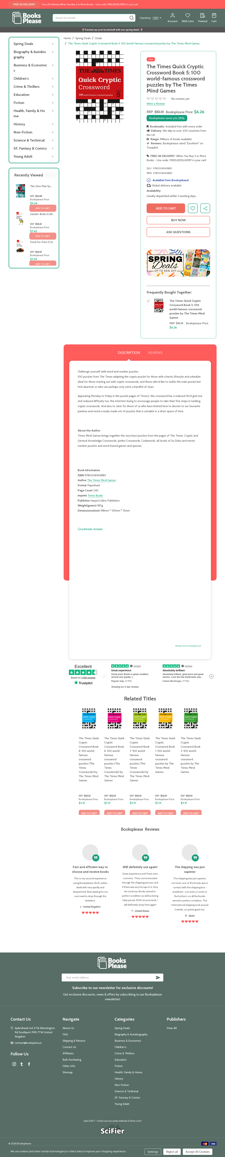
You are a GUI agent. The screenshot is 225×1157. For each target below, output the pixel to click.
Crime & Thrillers (27, 86)
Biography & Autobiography (30, 54)
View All (172, 1028)
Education (21, 95)
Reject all (172, 1152)
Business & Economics (30, 67)
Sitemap (68, 1072)
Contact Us (69, 1047)
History (19, 124)
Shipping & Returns (74, 1040)
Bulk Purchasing (72, 1059)
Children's (21, 78)
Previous (48, 175)
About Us (68, 1028)
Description (129, 353)
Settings (152, 1152)
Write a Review (156, 103)
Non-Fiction (23, 132)
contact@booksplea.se (28, 1042)
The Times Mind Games (101, 480)
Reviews (155, 353)
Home (67, 38)
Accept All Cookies (198, 1152)
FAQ (65, 1034)
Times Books (95, 495)
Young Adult (23, 156)
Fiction (19, 103)
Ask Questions (178, 232)
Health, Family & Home (29, 113)
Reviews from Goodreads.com (188, 646)
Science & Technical (29, 140)
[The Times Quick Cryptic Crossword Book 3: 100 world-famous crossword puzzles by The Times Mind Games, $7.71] (191, 718)
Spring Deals (23, 44)
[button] (178, 263)
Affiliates (68, 1053)
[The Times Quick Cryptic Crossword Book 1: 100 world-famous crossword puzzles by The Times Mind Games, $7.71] (165, 718)
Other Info (69, 1066)
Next (53, 175)
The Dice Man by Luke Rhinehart (49, 186)
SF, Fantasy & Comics (30, 148)
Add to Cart (166, 208)
